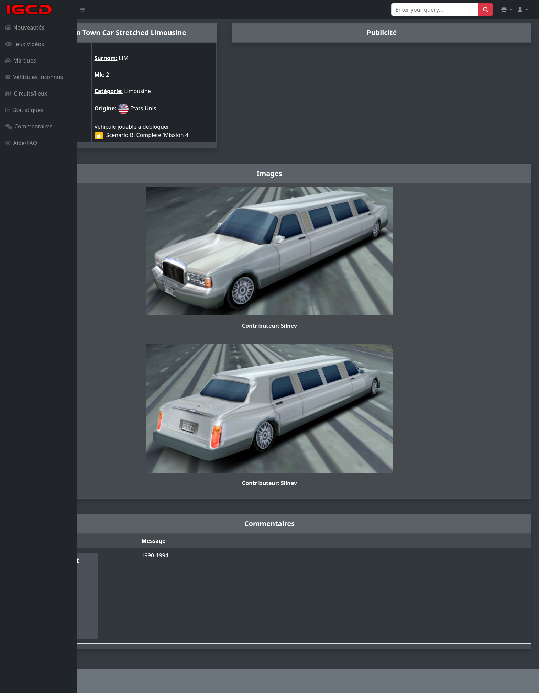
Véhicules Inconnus (34, 77)
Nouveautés (25, 27)
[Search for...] (435, 9)
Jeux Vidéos (25, 44)
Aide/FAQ (21, 143)
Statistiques (24, 110)
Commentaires (29, 126)
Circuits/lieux (26, 93)
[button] (506, 9)
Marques (21, 60)
